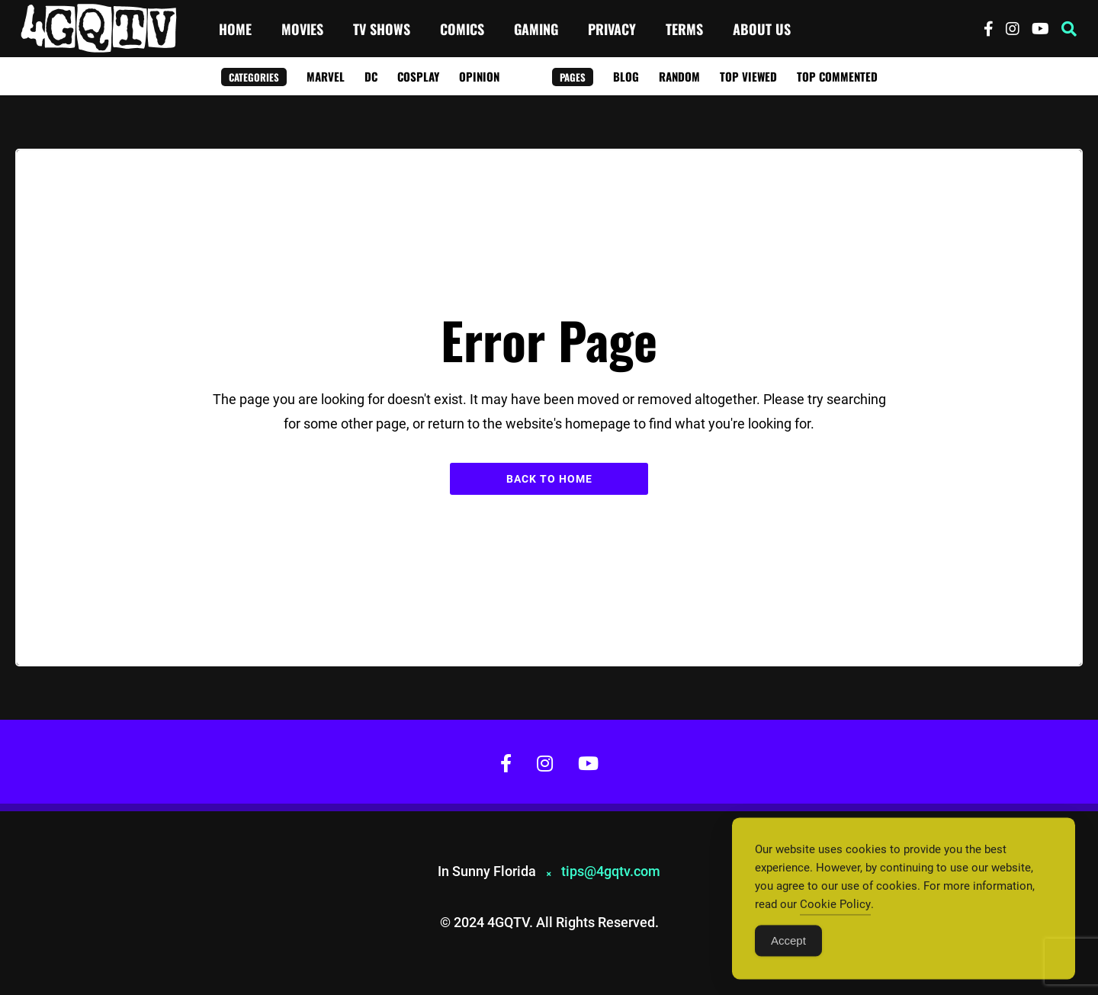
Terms (684, 29)
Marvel (326, 76)
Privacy (612, 29)
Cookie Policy (835, 911)
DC (370, 76)
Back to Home (549, 479)
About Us (762, 29)
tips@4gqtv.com (610, 871)
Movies (302, 29)
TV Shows (381, 29)
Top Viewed (748, 76)
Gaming (536, 29)
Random (679, 76)
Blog (626, 76)
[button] (1069, 29)
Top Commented (837, 76)
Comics (462, 29)
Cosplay (418, 76)
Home (235, 29)
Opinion (479, 76)
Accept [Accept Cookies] (788, 947)
